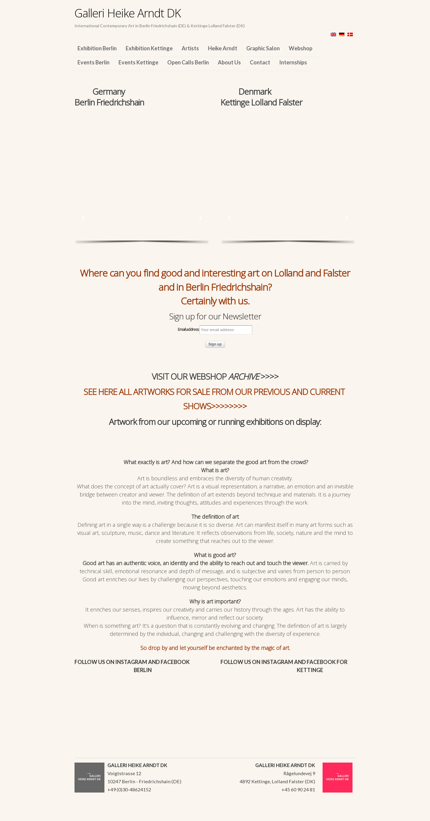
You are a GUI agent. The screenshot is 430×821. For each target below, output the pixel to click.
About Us (229, 62)
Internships (293, 62)
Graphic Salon (263, 48)
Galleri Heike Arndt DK (128, 13)
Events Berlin (94, 62)
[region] (142, 149)
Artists (190, 48)
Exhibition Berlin (97, 48)
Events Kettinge (138, 62)
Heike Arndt (222, 48)
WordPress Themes (344, 815)
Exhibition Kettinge (149, 48)
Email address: (215, 329)
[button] (83, 218)
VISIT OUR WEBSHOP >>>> (215, 376)
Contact (260, 62)
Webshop (300, 48)
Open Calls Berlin (188, 62)
